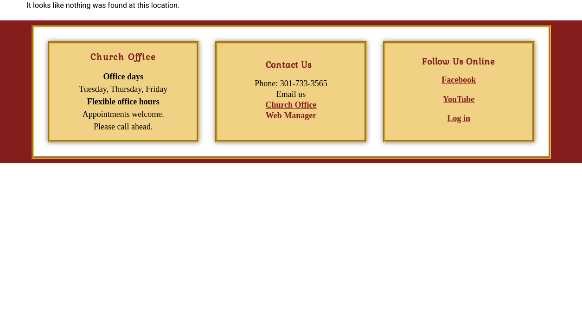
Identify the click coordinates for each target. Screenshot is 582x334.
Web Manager (291, 115)
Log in (458, 118)
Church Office (290, 104)
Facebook (458, 79)
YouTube (458, 99)
